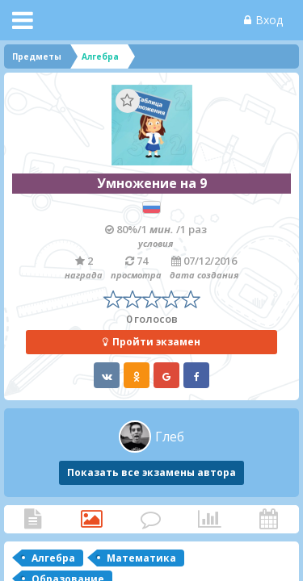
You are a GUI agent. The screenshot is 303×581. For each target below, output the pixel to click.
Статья (32, 519)
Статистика (209, 519)
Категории (91, 519)
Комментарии (150, 519)
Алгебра (53, 558)
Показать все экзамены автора (151, 472)
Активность (268, 519)
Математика (141, 558)
